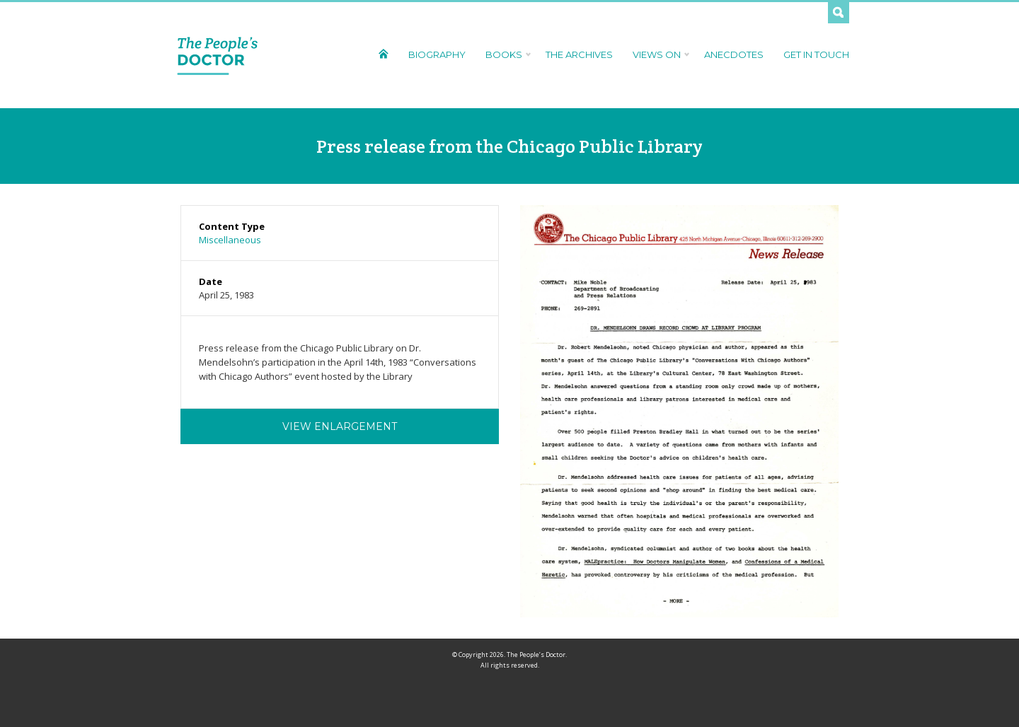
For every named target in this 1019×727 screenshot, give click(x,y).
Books (505, 54)
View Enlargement (339, 426)
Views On (658, 54)
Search (838, 12)
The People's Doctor (217, 55)
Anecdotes (734, 54)
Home (383, 53)
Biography (437, 54)
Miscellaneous (230, 239)
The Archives (579, 54)
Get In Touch (816, 54)
